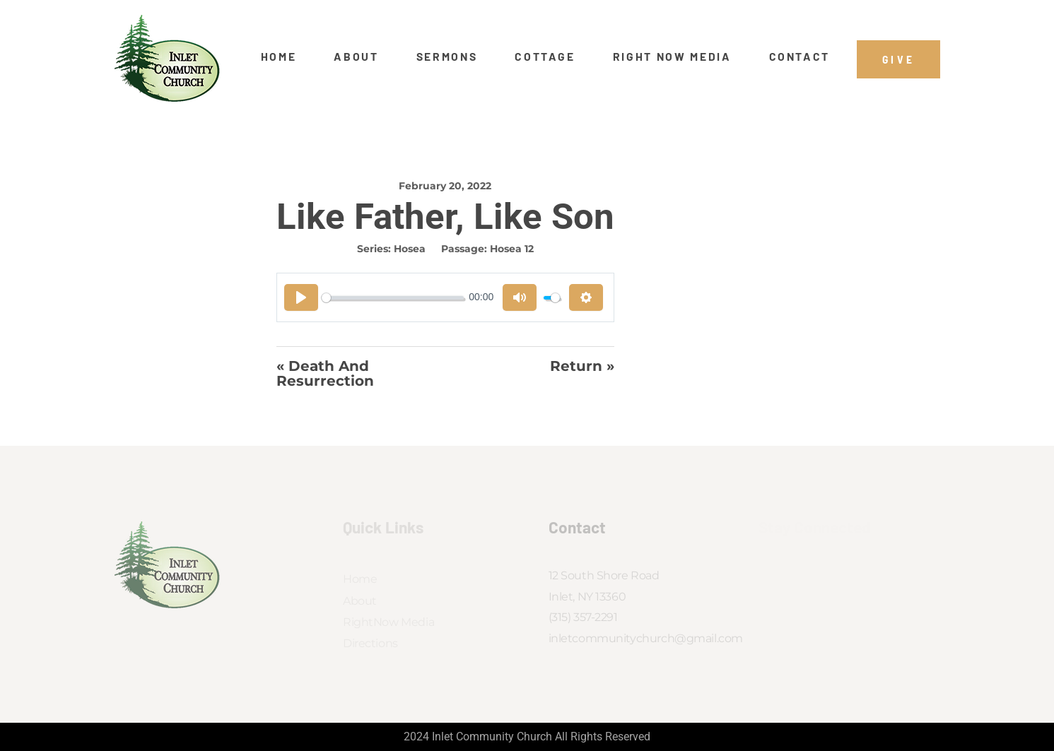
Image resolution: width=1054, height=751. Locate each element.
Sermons (447, 56)
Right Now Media (672, 56)
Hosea (410, 248)
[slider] (393, 297)
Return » (582, 366)
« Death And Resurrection (325, 373)
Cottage (545, 56)
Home (279, 56)
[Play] (301, 297)
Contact (800, 56)
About (356, 56)
